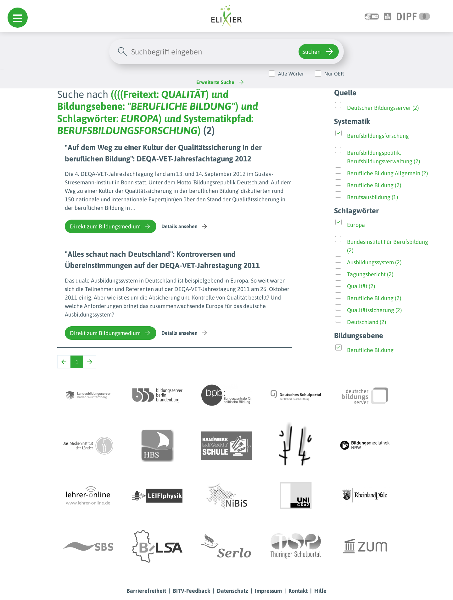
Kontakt (298, 590)
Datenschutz (232, 590)
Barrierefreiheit (146, 590)
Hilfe (320, 590)
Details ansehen (184, 226)
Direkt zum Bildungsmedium (110, 226)
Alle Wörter (291, 73)
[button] (18, 18)
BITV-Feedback (191, 590)
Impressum (268, 590)
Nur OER (334, 73)
